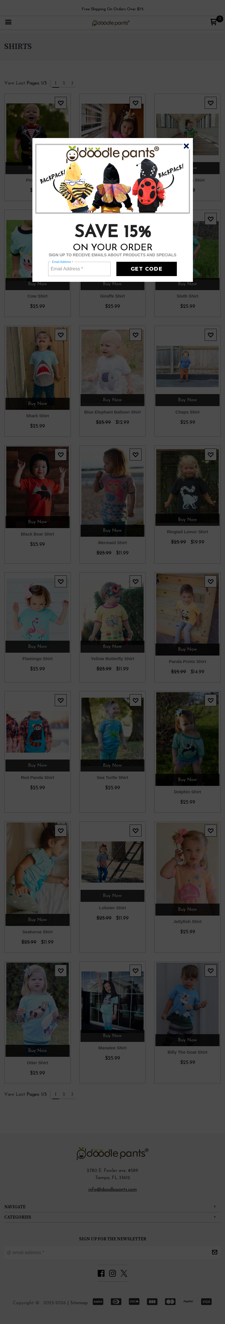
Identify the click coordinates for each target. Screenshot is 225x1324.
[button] (186, 146)
